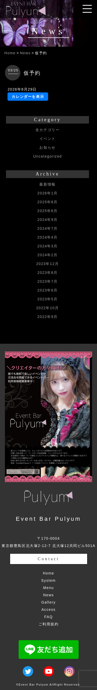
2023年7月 (48, 281)
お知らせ (47, 147)
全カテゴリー (47, 130)
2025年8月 (48, 202)
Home (10, 53)
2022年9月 (48, 317)
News (25, 53)
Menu (48, 588)
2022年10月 (47, 308)
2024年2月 (48, 255)
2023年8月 (48, 272)
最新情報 (47, 184)
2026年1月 (48, 193)
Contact (48, 559)
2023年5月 (48, 299)
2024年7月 (48, 228)
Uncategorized (47, 156)
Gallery (48, 602)
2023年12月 (47, 264)
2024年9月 (48, 220)
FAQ (48, 617)
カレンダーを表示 (28, 96)
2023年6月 (48, 290)
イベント (47, 139)
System (48, 580)
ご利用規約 (49, 624)
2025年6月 (48, 211)
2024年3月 (48, 246)
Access (48, 609)
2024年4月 (48, 237)
